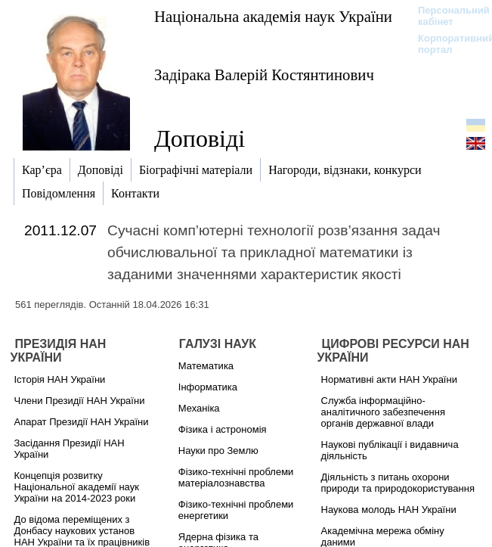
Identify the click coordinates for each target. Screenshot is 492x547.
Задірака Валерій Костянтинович (264, 74)
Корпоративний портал (446, 44)
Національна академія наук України (273, 16)
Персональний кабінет (446, 16)
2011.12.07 (60, 230)
